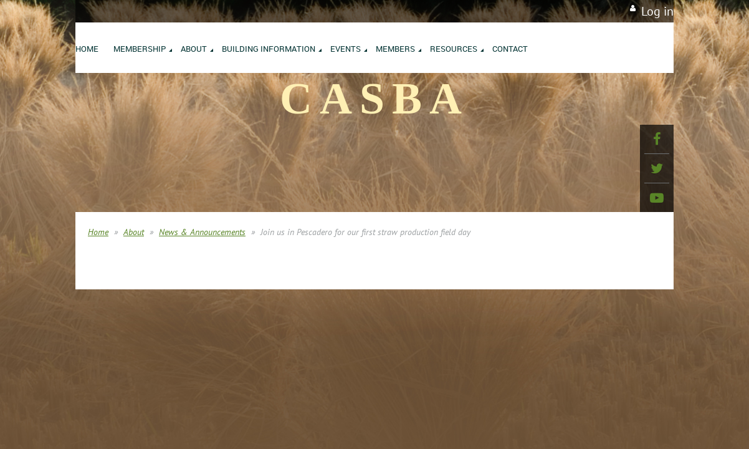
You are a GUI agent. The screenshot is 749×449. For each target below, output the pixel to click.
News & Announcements (202, 232)
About (133, 232)
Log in (657, 11)
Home (98, 232)
